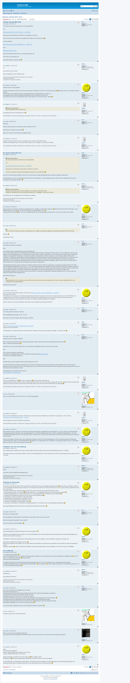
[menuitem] (12, 11)
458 (86, 23)
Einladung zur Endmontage (11, 482)
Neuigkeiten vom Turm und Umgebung (14, 446)
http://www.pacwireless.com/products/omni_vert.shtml (20, 326)
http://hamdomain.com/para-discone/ (12, 372)
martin (83, 152)
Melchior (8, 65)
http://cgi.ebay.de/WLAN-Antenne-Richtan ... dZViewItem (16, 32)
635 (86, 639)
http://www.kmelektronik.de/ (9, 50)
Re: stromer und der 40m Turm (12, 153)
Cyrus (83, 637)
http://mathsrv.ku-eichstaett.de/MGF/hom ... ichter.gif (15, 417)
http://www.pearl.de (43, 354)
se (82, 404)
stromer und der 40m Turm (12, 17)
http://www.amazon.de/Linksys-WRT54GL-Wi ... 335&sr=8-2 (17, 44)
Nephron (83, 108)
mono (83, 21)
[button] (98, 19)
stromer (83, 92)
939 (86, 406)
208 (86, 154)
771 (86, 94)
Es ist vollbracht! (8, 550)
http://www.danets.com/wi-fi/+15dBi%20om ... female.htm (45, 292)
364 (86, 65)
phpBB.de (56, 677)
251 (86, 110)
